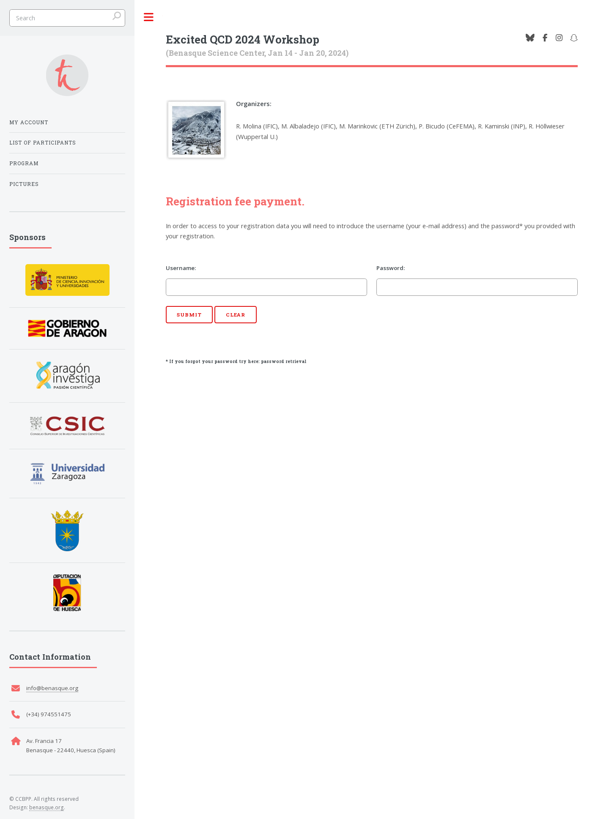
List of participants (42, 142)
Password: (390, 268)
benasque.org (46, 807)
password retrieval (283, 361)
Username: (181, 268)
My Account (28, 122)
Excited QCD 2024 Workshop (242, 39)
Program (23, 163)
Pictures (23, 183)
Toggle (148, 17)
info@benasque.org (52, 688)
